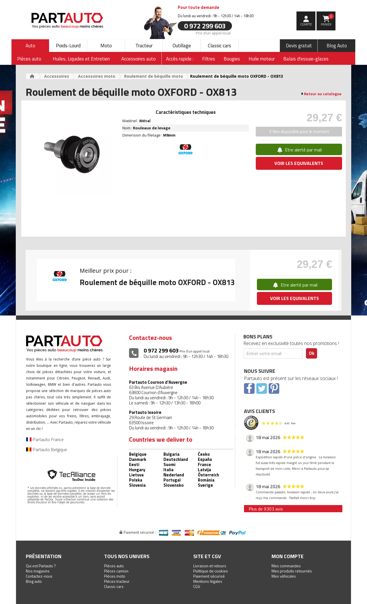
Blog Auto (337, 45)
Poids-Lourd (68, 45)
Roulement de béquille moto (153, 76)
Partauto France (45, 439)
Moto (106, 45)
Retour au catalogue (322, 93)
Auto (30, 45)
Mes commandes (286, 566)
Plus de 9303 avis (266, 508)
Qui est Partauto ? (41, 566)
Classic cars (219, 45)
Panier (327, 20)
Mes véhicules (284, 576)
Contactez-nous (39, 576)
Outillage (182, 45)
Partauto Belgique (46, 449)
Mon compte (288, 556)
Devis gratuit (299, 45)
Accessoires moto (96, 76)
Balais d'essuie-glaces (306, 58)
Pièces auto (114, 566)
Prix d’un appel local (213, 32)
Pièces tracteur (117, 581)
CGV (196, 586)
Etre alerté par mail (299, 149)
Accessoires (56, 76)
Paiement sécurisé (209, 576)
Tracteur (144, 45)
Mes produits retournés (292, 571)
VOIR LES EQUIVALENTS (298, 163)
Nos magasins (38, 571)
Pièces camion (116, 571)
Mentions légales (207, 581)
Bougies (232, 58)
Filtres (208, 58)
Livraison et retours (209, 566)
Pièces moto (114, 576)
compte (306, 24)
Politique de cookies (210, 571)
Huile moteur (262, 58)
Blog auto (34, 581)
